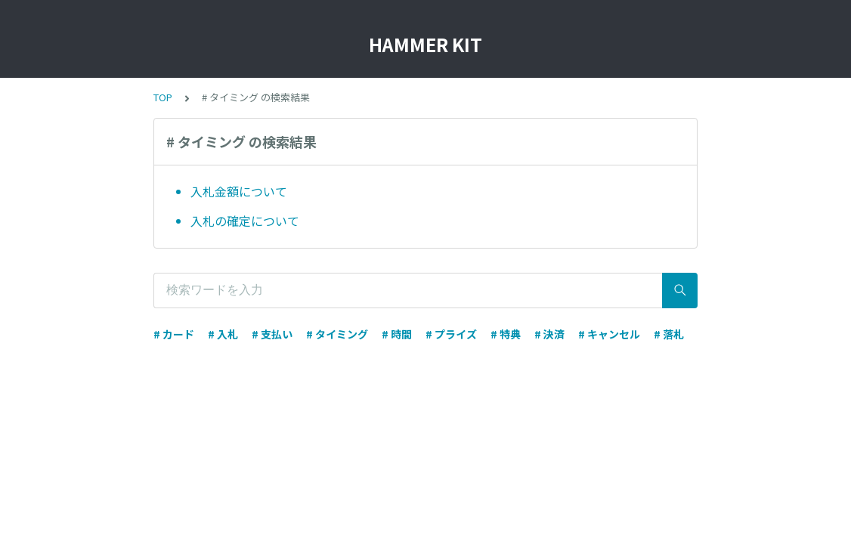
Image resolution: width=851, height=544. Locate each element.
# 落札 (669, 334)
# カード (173, 334)
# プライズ (451, 334)
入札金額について (238, 191)
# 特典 (505, 334)
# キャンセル (609, 334)
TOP (162, 97)
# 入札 (223, 334)
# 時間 (397, 334)
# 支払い (272, 334)
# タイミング (337, 334)
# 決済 (549, 334)
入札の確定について (244, 221)
